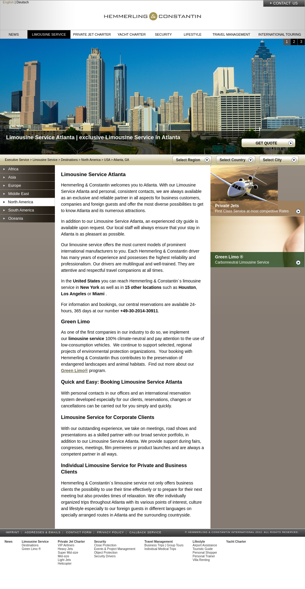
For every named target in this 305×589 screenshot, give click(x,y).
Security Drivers (105, 556)
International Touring (279, 34)
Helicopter (65, 563)
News (14, 34)
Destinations (69, 159)
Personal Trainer (204, 556)
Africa (13, 169)
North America (90, 159)
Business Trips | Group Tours (164, 545)
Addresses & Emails (44, 532)
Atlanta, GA (121, 159)
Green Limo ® (31, 549)
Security (163, 34)
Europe (14, 185)
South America (21, 210)
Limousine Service (49, 34)
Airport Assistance (205, 545)
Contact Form (80, 532)
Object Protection (105, 552)
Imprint (13, 532)
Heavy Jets (65, 549)
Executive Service (17, 159)
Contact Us (285, 3)
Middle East (18, 193)
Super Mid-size (68, 552)
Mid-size (63, 556)
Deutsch (22, 2)
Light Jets (64, 560)
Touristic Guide (203, 549)
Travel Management (231, 34)
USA (107, 159)
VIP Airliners (66, 545)
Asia (12, 177)
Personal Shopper (205, 552)
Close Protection (105, 545)
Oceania (15, 218)
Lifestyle (192, 34)
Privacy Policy (111, 532)
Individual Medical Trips (160, 549)
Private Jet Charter (92, 34)
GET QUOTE (266, 143)
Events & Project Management (114, 549)
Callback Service (146, 532)
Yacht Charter (131, 34)
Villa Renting (201, 560)
